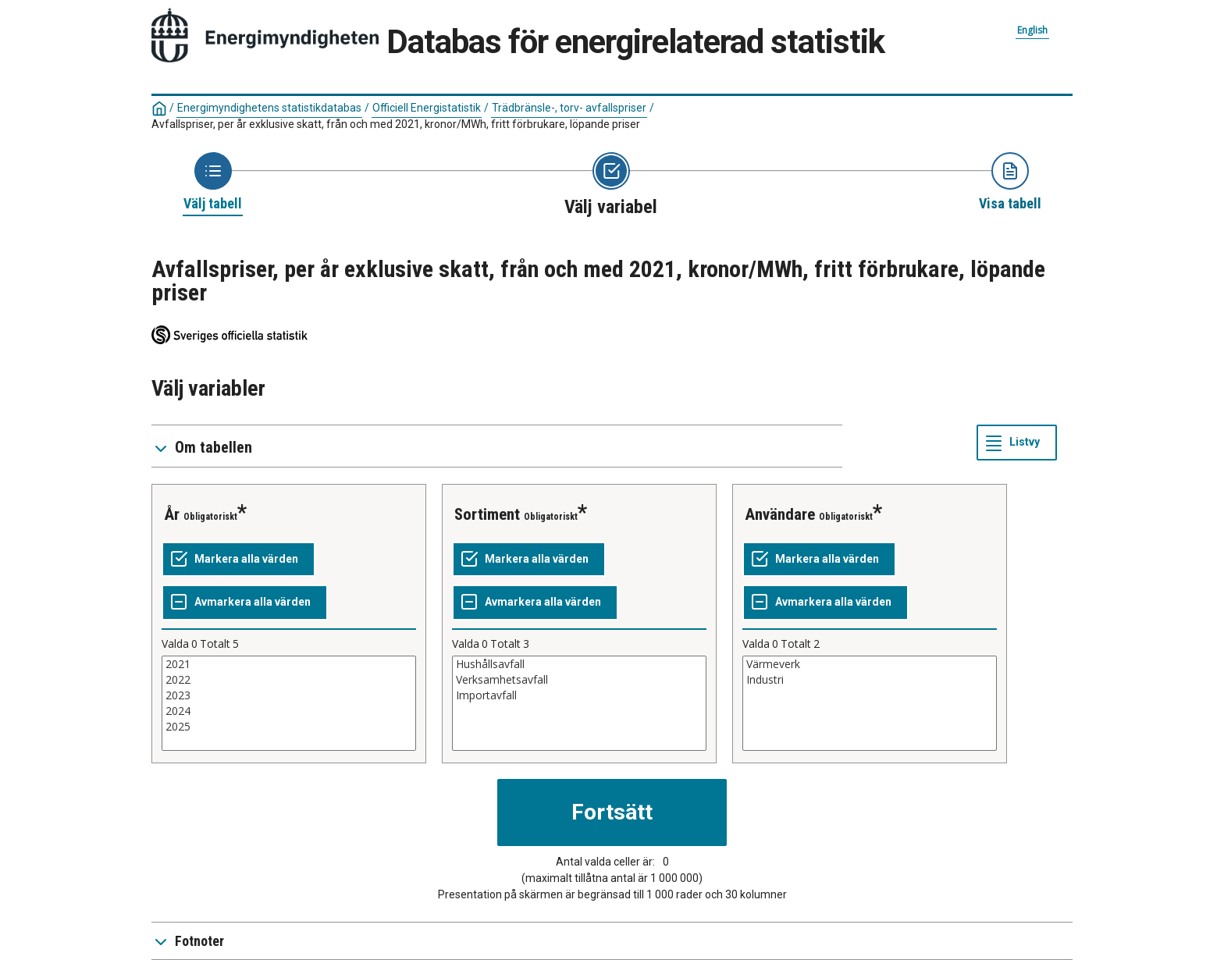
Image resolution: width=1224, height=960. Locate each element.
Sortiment (487, 514)
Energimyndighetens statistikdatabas (269, 107)
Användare (780, 514)
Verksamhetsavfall (579, 680)
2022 (288, 680)
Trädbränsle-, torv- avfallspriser (569, 107)
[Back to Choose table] (213, 183)
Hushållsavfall (579, 664)
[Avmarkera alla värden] (245, 602)
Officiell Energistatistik (426, 107)
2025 (288, 726)
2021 (288, 664)
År (172, 514)
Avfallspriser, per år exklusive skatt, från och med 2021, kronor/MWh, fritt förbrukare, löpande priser (395, 124)
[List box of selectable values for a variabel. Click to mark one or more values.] (289, 703)
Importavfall (579, 695)
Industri (869, 680)
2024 (288, 711)
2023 (288, 695)
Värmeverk (869, 664)
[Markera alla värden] (238, 560)
